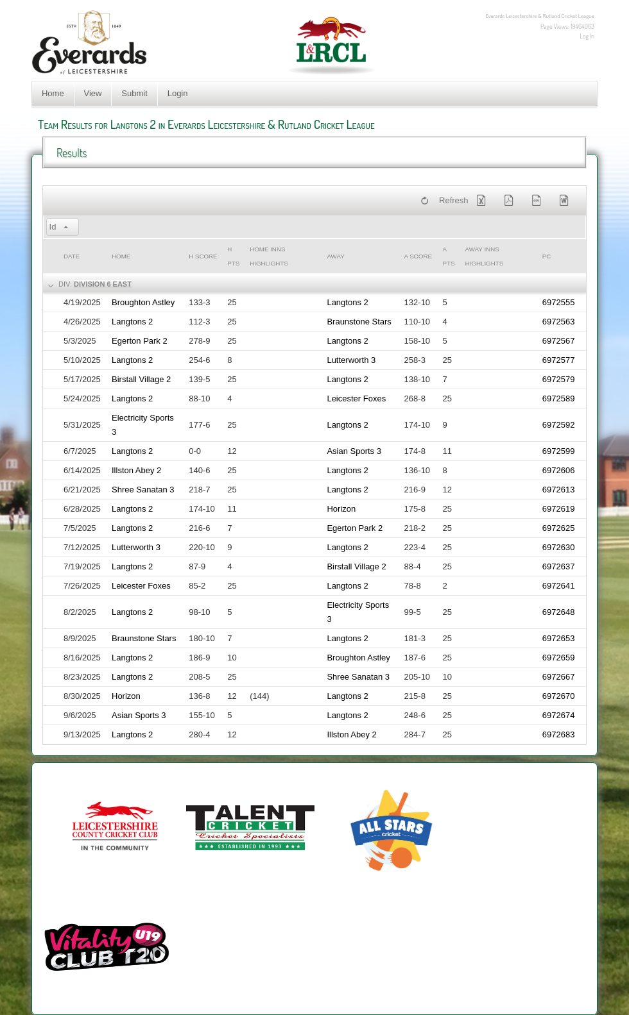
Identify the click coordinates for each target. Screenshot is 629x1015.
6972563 (558, 321)
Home (53, 93)
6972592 (558, 425)
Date (72, 256)
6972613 (558, 489)
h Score (203, 256)
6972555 (558, 302)
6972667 (558, 677)
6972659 (558, 657)
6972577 (558, 360)
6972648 (558, 612)
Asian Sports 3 (354, 451)
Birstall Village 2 (141, 379)
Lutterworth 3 (351, 360)
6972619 (558, 509)
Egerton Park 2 (140, 341)
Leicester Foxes (356, 398)
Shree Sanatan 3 (143, 489)
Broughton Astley (143, 302)
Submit (134, 93)
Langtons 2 (347, 302)
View (93, 93)
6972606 (558, 470)
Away (335, 256)
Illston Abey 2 (136, 470)
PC (546, 256)
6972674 (558, 715)
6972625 (558, 528)
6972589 (558, 398)
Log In (587, 36)
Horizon (341, 509)
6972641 (558, 586)
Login (178, 93)
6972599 (558, 451)
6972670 (558, 696)
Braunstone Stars (359, 321)
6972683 (558, 734)
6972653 (558, 638)
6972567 (558, 341)
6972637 (558, 566)
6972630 (558, 547)
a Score (418, 256)
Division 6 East (103, 284)
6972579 (558, 379)
